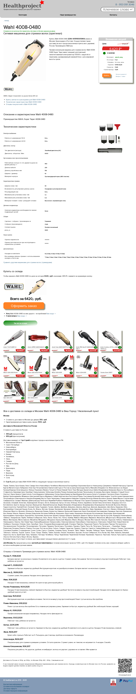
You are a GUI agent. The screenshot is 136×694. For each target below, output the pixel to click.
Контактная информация (12, 684)
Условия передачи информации (15, 691)
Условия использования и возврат (16, 686)
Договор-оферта (10, 689)
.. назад (6, 21)
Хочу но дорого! (121, 74)
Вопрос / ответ (120, 76)
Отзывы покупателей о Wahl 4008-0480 (21, 104)
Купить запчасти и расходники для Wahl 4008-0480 (25, 100)
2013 (19, 680)
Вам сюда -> (51, 314)
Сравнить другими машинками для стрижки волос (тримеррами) (27, 262)
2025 (25, 680)
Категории (23, 15)
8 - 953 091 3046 (124, 4)
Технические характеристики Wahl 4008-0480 (23, 102)
